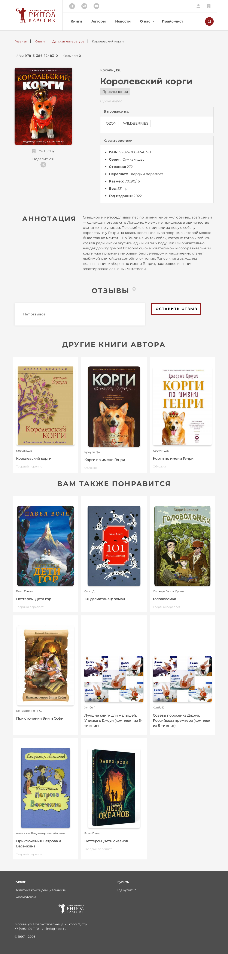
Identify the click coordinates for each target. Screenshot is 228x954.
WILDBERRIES (135, 123)
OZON (111, 123)
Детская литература (68, 41)
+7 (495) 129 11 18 (27, 929)
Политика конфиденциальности (40, 890)
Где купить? (126, 890)
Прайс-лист (172, 21)
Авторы (98, 21)
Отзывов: (72, 56)
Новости (123, 21)
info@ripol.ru (56, 929)
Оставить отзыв (176, 309)
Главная (21, 41)
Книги (76, 21)
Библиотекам (25, 897)
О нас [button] (145, 21)
